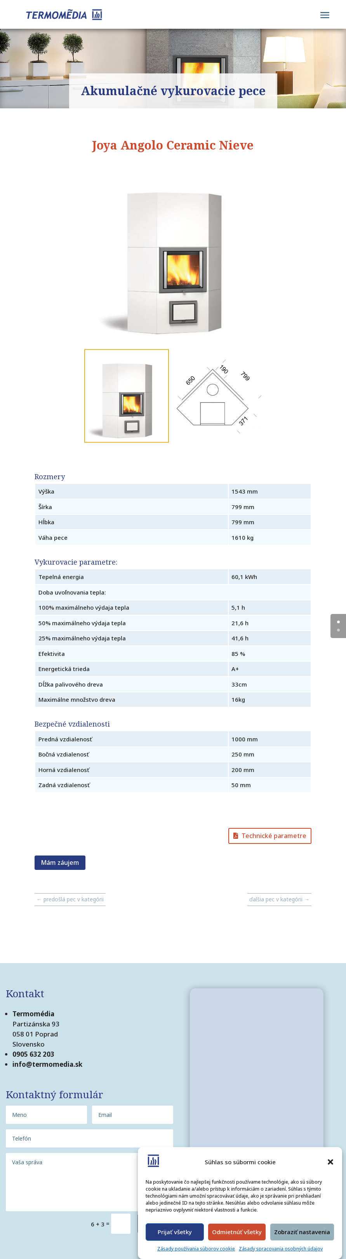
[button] (330, 1162)
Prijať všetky (175, 1232)
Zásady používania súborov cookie (196, 1248)
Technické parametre (274, 835)
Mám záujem (60, 862)
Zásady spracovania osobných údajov (281, 1248)
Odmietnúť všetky (237, 1232)
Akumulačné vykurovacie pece (173, 91)
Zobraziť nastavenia (302, 1232)
